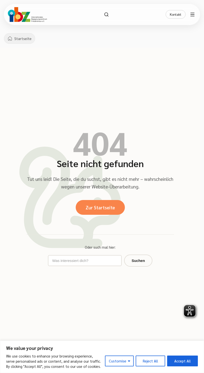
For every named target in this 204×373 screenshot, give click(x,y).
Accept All (182, 361)
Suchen (138, 260)
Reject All (150, 361)
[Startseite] (19, 38)
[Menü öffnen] (193, 14)
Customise (117, 361)
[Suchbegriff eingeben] (85, 260)
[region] (102, 357)
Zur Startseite (100, 207)
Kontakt (175, 14)
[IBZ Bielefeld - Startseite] (27, 14)
